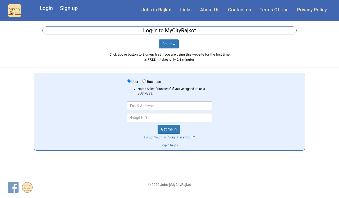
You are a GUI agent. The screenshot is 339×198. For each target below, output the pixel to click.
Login (46, 8)
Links (185, 9)
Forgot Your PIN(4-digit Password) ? (169, 137)
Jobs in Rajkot (156, 9)
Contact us (239, 9)
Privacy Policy (312, 9)
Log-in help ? (169, 145)
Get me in (169, 129)
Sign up (69, 8)
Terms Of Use (274, 9)
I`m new (169, 44)
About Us (210, 9)
